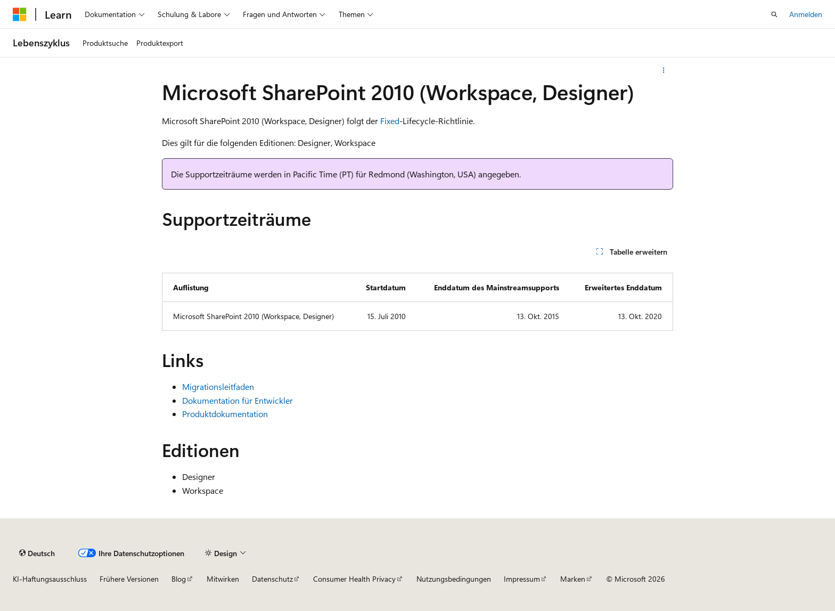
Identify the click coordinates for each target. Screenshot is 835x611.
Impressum (522, 579)
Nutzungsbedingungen (453, 579)
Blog (178, 579)
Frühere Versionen (129, 579)
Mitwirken (223, 579)
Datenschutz (272, 579)
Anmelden (805, 14)
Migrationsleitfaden (218, 386)
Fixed (389, 120)
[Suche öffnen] (774, 14)
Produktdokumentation (225, 413)
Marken (572, 579)
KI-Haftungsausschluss (50, 579)
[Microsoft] (20, 14)
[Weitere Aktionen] (663, 70)
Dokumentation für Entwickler (237, 400)
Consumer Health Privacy (354, 579)
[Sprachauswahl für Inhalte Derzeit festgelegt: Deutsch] (37, 552)
